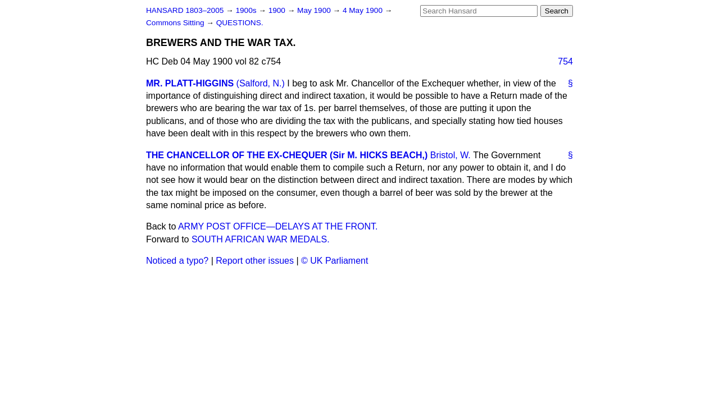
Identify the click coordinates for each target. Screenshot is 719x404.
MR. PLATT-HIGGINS (190, 83)
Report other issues (255, 260)
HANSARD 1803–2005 (185, 10)
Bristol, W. (450, 155)
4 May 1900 (364, 10)
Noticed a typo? (177, 260)
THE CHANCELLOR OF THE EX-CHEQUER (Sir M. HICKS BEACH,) (286, 155)
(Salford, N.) (260, 83)
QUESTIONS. (239, 23)
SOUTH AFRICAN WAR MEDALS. (261, 239)
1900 (278, 10)
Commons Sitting (176, 23)
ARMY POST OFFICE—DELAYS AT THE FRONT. (278, 226)
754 (565, 61)
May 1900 (315, 10)
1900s (246, 10)
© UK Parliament (334, 260)
